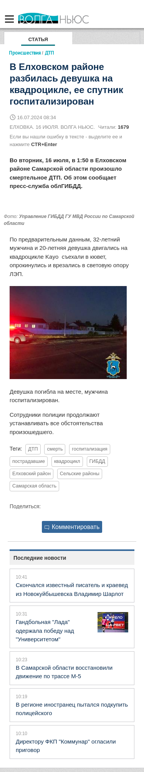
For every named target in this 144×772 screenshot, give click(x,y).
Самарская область (34, 486)
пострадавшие (28, 461)
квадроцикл (67, 461)
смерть (55, 449)
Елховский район (31, 473)
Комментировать (72, 527)
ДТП (33, 449)
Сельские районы (79, 473)
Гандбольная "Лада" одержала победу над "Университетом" (45, 630)
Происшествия (25, 53)
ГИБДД (97, 461)
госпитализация (89, 449)
